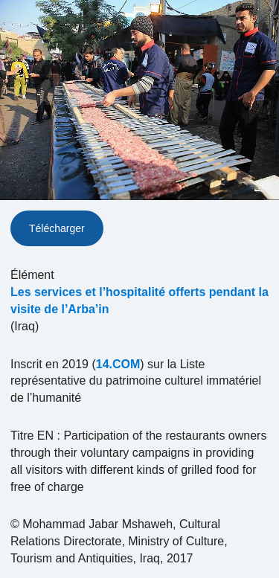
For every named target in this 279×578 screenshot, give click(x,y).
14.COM (118, 364)
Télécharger (57, 228)
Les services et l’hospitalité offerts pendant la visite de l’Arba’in (139, 300)
